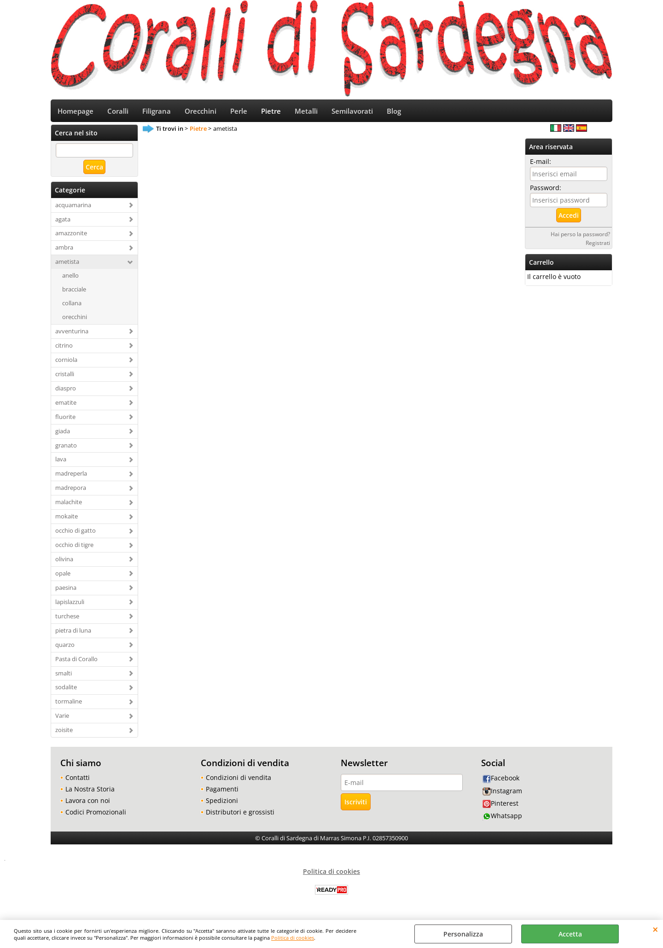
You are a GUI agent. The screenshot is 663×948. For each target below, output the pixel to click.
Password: (545, 190)
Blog (394, 112)
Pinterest (500, 806)
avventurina (71, 334)
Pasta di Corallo (76, 661)
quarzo (65, 647)
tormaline (68, 704)
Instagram (502, 793)
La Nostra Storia (90, 792)
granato (66, 448)
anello (70, 278)
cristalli (64, 376)
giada (62, 434)
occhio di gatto (75, 533)
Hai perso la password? (580, 236)
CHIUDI (655, 929)
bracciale (74, 292)
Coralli (117, 112)
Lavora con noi (87, 803)
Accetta (570, 934)
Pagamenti (222, 792)
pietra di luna (73, 633)
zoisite (64, 733)
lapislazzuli (69, 604)
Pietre (271, 112)
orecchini (74, 320)
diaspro (65, 391)
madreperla (71, 476)
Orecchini (200, 112)
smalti (63, 676)
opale (62, 576)
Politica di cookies (292, 937)
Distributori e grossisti (240, 815)
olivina (64, 562)
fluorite (65, 419)
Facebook (501, 781)
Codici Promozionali (95, 815)
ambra (64, 250)
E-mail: (540, 164)
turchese (67, 619)
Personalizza (463, 934)
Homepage (75, 112)
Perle (238, 112)
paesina (65, 591)
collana (71, 306)
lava (60, 462)
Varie (62, 719)
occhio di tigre (74, 548)
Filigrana (156, 112)
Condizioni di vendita (238, 780)
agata (62, 222)
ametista (67, 265)
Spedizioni (222, 803)
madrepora (70, 491)
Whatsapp (502, 818)
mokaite (66, 519)
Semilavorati (352, 112)
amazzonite (71, 236)
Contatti (77, 780)
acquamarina (73, 208)
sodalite (66, 690)
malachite (68, 505)
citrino (64, 348)
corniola (66, 363)
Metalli (306, 112)
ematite (65, 405)
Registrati (598, 245)
